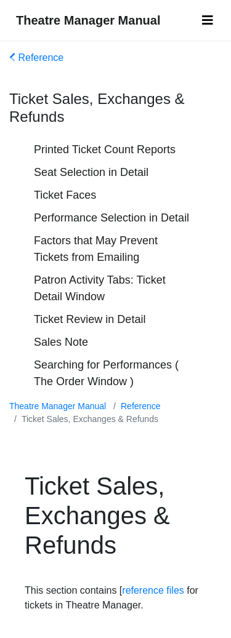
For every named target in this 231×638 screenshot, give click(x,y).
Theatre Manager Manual (88, 20)
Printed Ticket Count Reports (105, 149)
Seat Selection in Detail (91, 172)
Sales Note (61, 342)
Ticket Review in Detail (89, 319)
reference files (153, 590)
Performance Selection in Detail (111, 218)
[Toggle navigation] (207, 20)
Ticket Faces (65, 195)
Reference (36, 57)
